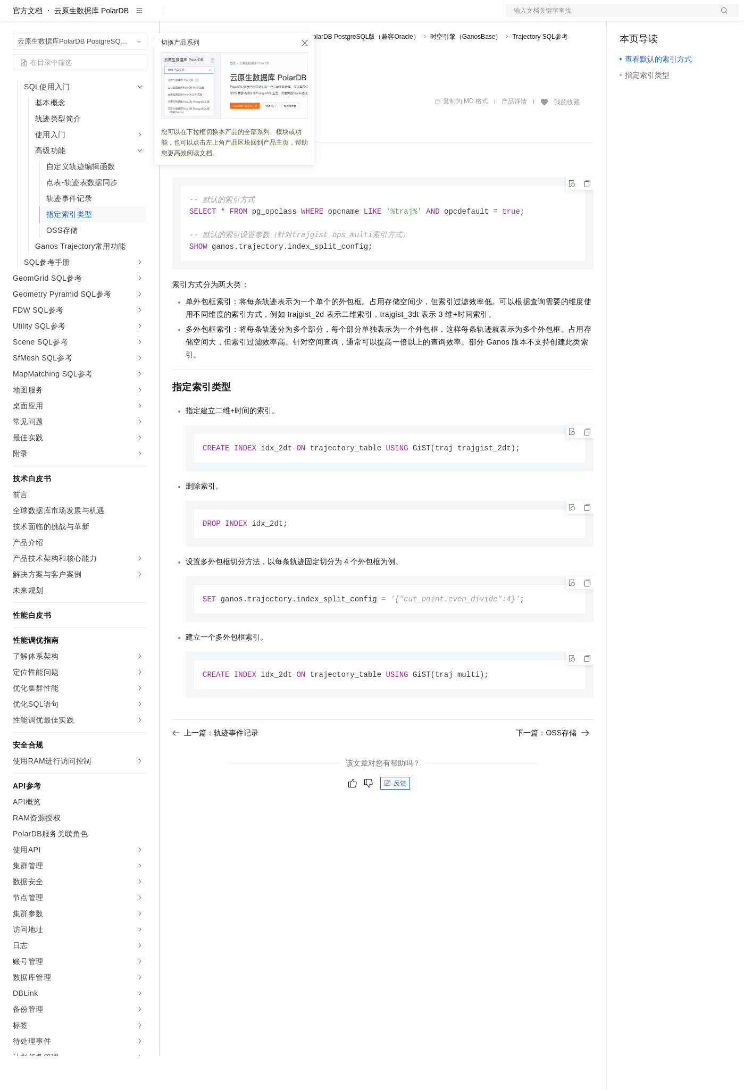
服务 (313, 17)
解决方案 (171, 17)
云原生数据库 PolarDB (91, 44)
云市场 (259, 17)
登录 (721, 17)
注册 (682, 17)
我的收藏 (567, 136)
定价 (229, 17)
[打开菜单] (17, 17)
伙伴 (288, 17)
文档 (609, 17)
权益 (204, 17)
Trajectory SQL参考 (539, 70)
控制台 (656, 17)
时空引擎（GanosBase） (466, 70)
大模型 (109, 17)
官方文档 (28, 44)
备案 (631, 17)
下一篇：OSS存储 (552, 771)
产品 (138, 17)
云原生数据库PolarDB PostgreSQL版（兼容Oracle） (345, 70)
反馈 (395, 822)
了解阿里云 (350, 17)
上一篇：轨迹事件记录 (215, 771)
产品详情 (514, 135)
